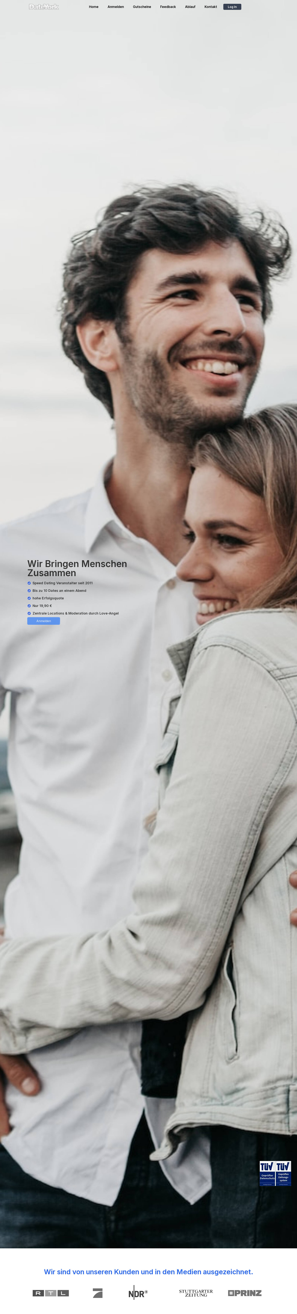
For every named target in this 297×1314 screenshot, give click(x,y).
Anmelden (116, 7)
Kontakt (211, 7)
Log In (232, 7)
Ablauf (190, 7)
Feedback (168, 7)
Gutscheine (142, 7)
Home (93, 7)
